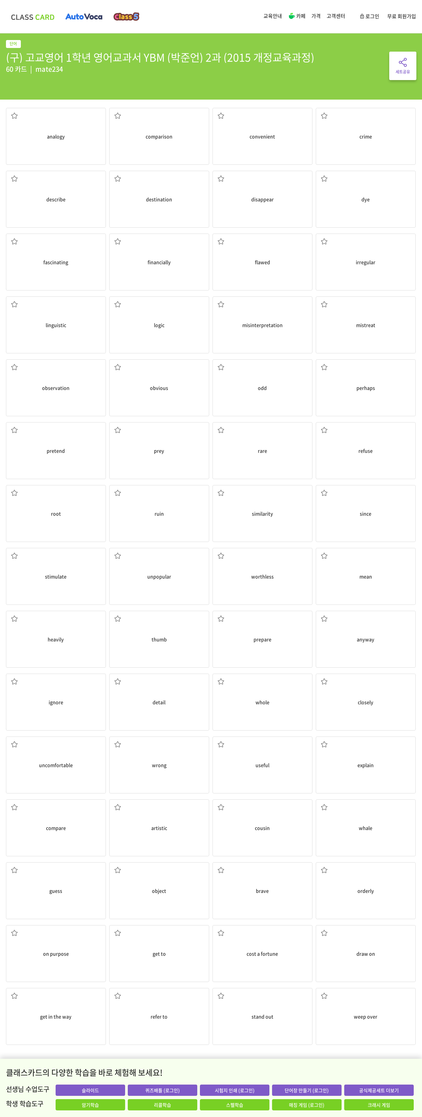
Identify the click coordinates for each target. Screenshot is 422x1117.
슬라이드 (90, 1090)
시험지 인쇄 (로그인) (235, 1090)
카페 (296, 16)
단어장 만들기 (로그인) (307, 1090)
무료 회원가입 (401, 16)
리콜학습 (162, 1104)
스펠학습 (234, 1104)
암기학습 (90, 1104)
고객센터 (336, 16)
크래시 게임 (379, 1104)
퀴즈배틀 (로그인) (162, 1090)
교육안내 (272, 16)
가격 (316, 16)
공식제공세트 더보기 (379, 1090)
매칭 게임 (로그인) (306, 1104)
